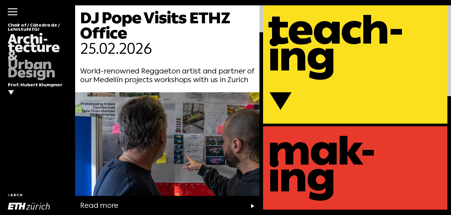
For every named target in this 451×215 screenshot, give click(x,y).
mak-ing (321, 164)
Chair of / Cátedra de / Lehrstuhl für (34, 50)
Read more (145, 205)
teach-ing (335, 43)
